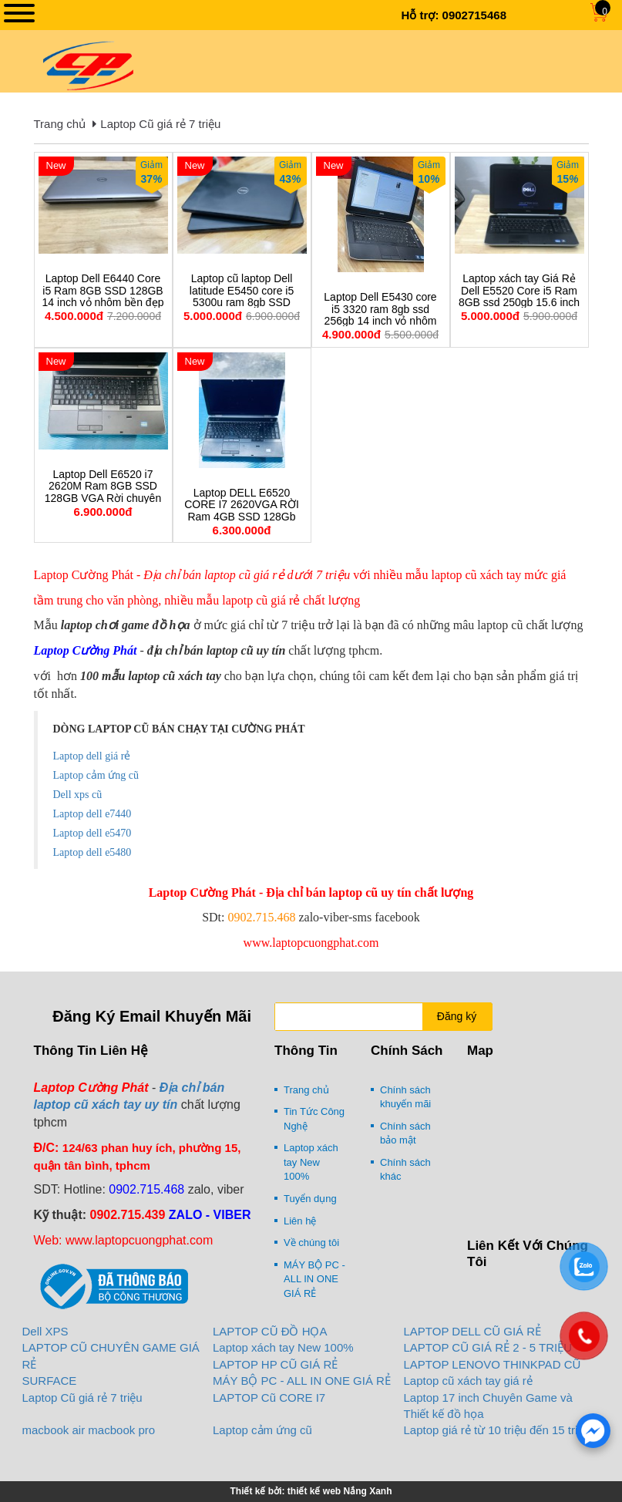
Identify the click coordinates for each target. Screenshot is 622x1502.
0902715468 (474, 15)
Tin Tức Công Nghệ (314, 1119)
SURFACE (49, 1380)
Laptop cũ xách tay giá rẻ (468, 1380)
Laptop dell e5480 (92, 852)
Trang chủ (60, 123)
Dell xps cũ (78, 794)
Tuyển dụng (310, 1198)
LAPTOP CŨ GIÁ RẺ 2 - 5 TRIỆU (488, 1347)
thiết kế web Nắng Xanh (339, 1491)
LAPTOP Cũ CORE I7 (269, 1397)
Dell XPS (45, 1331)
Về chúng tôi (311, 1242)
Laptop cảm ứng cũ (262, 1429)
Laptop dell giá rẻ (92, 756)
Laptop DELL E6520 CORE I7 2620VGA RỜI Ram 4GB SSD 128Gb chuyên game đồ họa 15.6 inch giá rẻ (241, 517)
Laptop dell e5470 (92, 833)
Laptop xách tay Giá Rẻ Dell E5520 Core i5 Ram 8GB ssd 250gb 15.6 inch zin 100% (519, 296)
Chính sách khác (405, 1170)
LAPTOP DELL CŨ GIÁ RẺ (473, 1331)
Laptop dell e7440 (92, 814)
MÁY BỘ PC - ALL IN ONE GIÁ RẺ (314, 1279)
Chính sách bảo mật (405, 1133)
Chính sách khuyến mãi (405, 1097)
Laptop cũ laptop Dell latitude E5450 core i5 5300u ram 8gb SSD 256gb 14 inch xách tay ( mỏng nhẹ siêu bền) (242, 302)
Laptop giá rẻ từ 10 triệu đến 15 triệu (497, 1429)
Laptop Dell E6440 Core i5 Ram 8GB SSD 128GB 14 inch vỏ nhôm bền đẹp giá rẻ (103, 296)
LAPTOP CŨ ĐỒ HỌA (270, 1331)
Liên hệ (300, 1221)
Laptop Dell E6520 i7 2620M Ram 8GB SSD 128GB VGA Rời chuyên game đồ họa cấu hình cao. (103, 498)
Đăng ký (456, 1016)
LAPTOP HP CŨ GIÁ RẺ (275, 1364)
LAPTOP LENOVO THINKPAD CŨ (492, 1364)
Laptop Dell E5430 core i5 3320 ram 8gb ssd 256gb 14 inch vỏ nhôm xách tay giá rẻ (380, 314)
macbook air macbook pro (89, 1429)
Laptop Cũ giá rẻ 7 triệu (160, 123)
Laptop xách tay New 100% (311, 1162)
